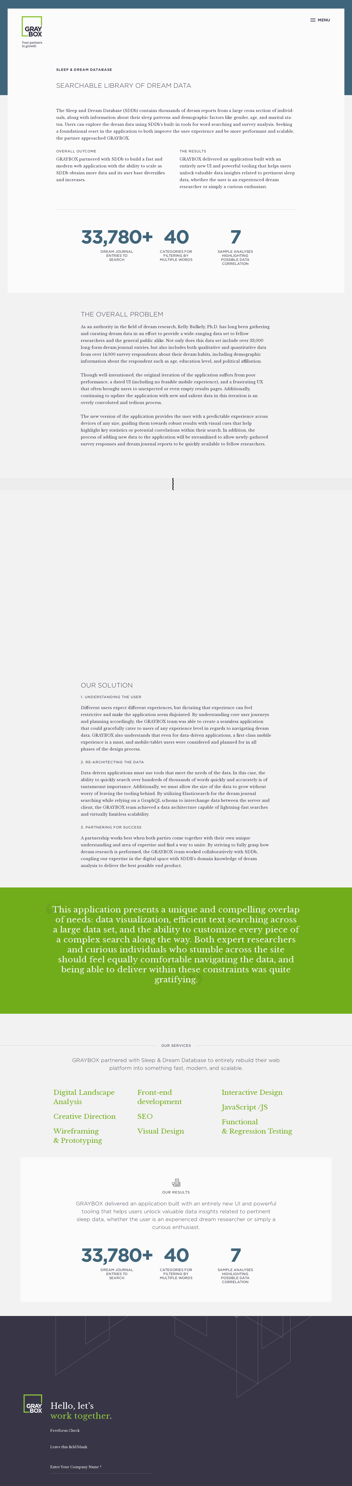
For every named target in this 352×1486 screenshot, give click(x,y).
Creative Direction (84, 1116)
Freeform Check (65, 1430)
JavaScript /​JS (245, 1107)
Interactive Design (252, 1092)
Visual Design (160, 1131)
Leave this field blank (68, 1447)
